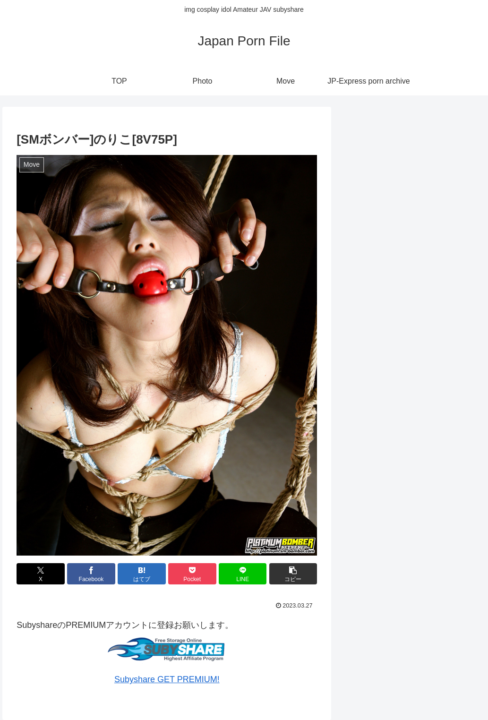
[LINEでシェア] (243, 573)
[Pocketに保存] (192, 573)
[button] (293, 573)
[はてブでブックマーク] (142, 573)
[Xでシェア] (41, 573)
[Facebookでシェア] (91, 573)
